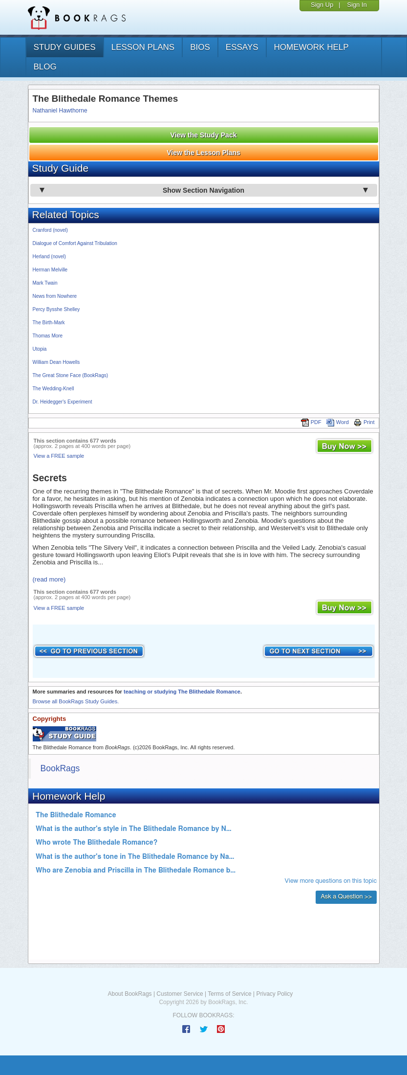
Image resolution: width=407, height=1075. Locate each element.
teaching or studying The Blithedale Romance (182, 691)
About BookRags (130, 993)
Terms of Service (229, 993)
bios (200, 47)
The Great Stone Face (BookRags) (70, 375)
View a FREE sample (59, 456)
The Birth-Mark (49, 322)
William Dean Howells (56, 362)
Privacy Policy (274, 993)
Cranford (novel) (50, 230)
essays (242, 47)
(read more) (49, 579)
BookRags (60, 768)
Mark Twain (45, 283)
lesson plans (142, 47)
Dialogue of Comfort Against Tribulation (75, 243)
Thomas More (48, 335)
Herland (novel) (49, 256)
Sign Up (322, 4)
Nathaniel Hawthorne (60, 110)
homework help (311, 47)
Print (364, 422)
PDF (311, 422)
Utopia (40, 349)
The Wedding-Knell (53, 388)
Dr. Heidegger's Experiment (62, 401)
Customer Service (179, 993)
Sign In (356, 4)
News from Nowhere (55, 296)
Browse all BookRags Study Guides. (76, 701)
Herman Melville (50, 269)
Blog (45, 66)
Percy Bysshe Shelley (56, 309)
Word (337, 422)
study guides (65, 47)
